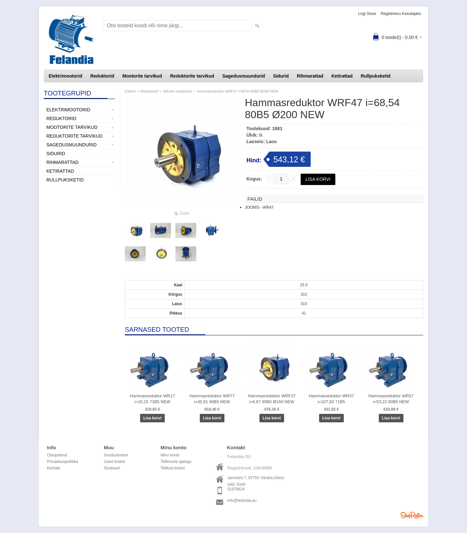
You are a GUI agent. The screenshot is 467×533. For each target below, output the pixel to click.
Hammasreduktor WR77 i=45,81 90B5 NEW (211, 398)
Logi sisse (367, 13)
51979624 (236, 489)
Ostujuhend (57, 455)
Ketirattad (342, 76)
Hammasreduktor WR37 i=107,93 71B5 (331, 398)
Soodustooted (116, 455)
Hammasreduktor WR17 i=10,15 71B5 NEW (152, 398)
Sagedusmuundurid (243, 76)
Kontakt (53, 468)
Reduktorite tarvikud (192, 76)
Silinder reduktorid (177, 91)
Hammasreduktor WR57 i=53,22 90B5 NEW (390, 398)
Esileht (130, 91)
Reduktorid (102, 76)
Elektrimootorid (65, 76)
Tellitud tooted (173, 468)
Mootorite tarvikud (142, 76)
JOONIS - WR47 (259, 207)
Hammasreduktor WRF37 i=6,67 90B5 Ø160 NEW (271, 398)
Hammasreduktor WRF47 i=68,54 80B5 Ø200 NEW (238, 91)
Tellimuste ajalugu (176, 461)
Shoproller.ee (412, 515)
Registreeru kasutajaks (401, 13)
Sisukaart (112, 468)
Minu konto (170, 455)
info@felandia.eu (242, 500)
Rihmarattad (310, 76)
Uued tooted (114, 461)
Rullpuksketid (375, 76)
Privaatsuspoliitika (62, 461)
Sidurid (281, 76)
